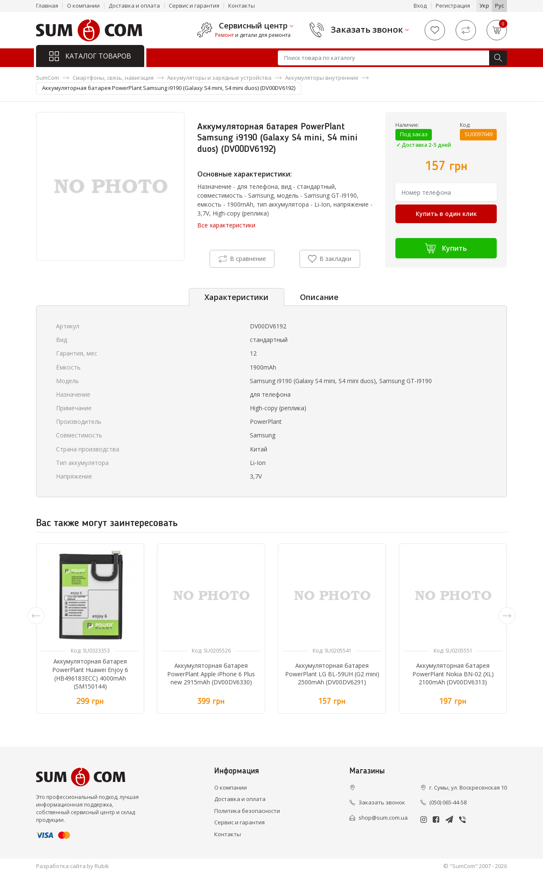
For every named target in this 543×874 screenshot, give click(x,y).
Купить (446, 248)
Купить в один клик (446, 214)
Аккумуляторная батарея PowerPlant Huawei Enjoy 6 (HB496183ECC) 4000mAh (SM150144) (90, 673)
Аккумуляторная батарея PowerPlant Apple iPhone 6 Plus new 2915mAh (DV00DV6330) (211, 673)
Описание (319, 297)
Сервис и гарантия (194, 5)
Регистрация (453, 5)
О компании (83, 5)
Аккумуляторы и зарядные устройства (219, 77)
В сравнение (242, 259)
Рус (499, 5)
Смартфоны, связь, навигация (113, 77)
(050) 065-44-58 (448, 802)
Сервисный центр (253, 26)
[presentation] (36, 615)
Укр (484, 5)
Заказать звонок (367, 30)
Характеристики (236, 297)
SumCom (47, 77)
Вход (420, 5)
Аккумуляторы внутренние (321, 77)
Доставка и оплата (134, 5)
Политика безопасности (247, 811)
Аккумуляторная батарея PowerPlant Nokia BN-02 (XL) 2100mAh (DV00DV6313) (453, 673)
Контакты (241, 5)
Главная (47, 5)
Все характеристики (226, 225)
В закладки (329, 259)
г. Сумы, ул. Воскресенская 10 (468, 787)
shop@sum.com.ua (383, 817)
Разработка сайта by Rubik (72, 866)
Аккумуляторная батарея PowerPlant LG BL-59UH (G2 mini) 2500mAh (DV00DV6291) (332, 673)
